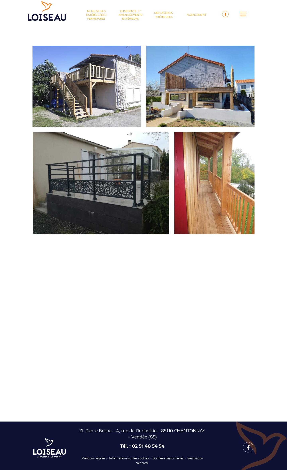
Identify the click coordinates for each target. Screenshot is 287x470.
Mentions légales (93, 458)
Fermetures (96, 18)
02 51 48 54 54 (148, 446)
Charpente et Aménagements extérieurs (130, 14)
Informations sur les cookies (129, 458)
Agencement (196, 14)
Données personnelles (168, 458)
